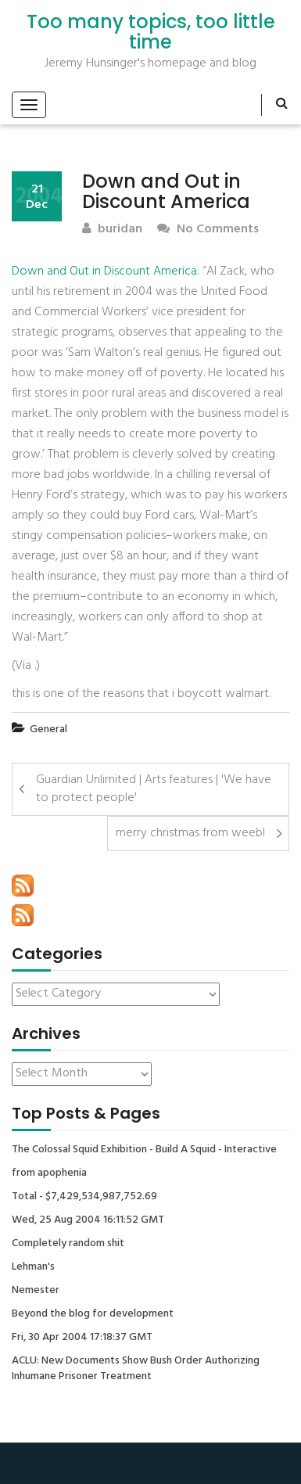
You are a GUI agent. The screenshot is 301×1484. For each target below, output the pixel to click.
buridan (112, 230)
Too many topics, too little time (151, 32)
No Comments (208, 230)
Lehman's (33, 1267)
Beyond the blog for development (93, 1314)
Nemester (35, 1291)
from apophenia (49, 1173)
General (48, 729)
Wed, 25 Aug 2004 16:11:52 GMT (88, 1220)
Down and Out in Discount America (104, 271)
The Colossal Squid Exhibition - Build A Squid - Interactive (144, 1150)
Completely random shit (68, 1244)
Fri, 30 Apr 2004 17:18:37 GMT (82, 1338)
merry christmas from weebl (190, 833)
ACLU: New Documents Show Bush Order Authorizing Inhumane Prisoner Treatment (136, 1369)
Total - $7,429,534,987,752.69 (84, 1197)
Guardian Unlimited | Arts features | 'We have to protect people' (153, 789)
